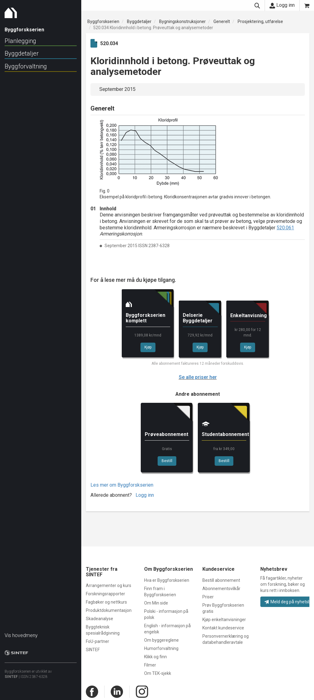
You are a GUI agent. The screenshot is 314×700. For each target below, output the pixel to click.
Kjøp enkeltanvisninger (224, 619)
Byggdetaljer (22, 53)
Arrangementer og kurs (108, 585)
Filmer (150, 665)
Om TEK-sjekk (157, 673)
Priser (208, 596)
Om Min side (156, 603)
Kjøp (147, 347)
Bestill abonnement (221, 580)
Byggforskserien (103, 21)
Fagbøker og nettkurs (106, 602)
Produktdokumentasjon (109, 610)
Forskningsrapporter (105, 593)
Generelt (221, 21)
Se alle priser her (198, 377)
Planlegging (20, 41)
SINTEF (11, 673)
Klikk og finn (155, 656)
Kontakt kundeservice (223, 627)
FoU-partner (97, 641)
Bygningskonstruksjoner (182, 21)
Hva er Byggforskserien (166, 580)
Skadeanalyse (99, 618)
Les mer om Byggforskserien (121, 485)
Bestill (167, 461)
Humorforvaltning (161, 648)
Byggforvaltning (26, 66)
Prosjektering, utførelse (260, 21)
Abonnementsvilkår (221, 588)
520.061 (285, 228)
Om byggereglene (161, 640)
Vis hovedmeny (21, 632)
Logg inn (282, 5)
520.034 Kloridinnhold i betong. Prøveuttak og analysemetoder (153, 27)
